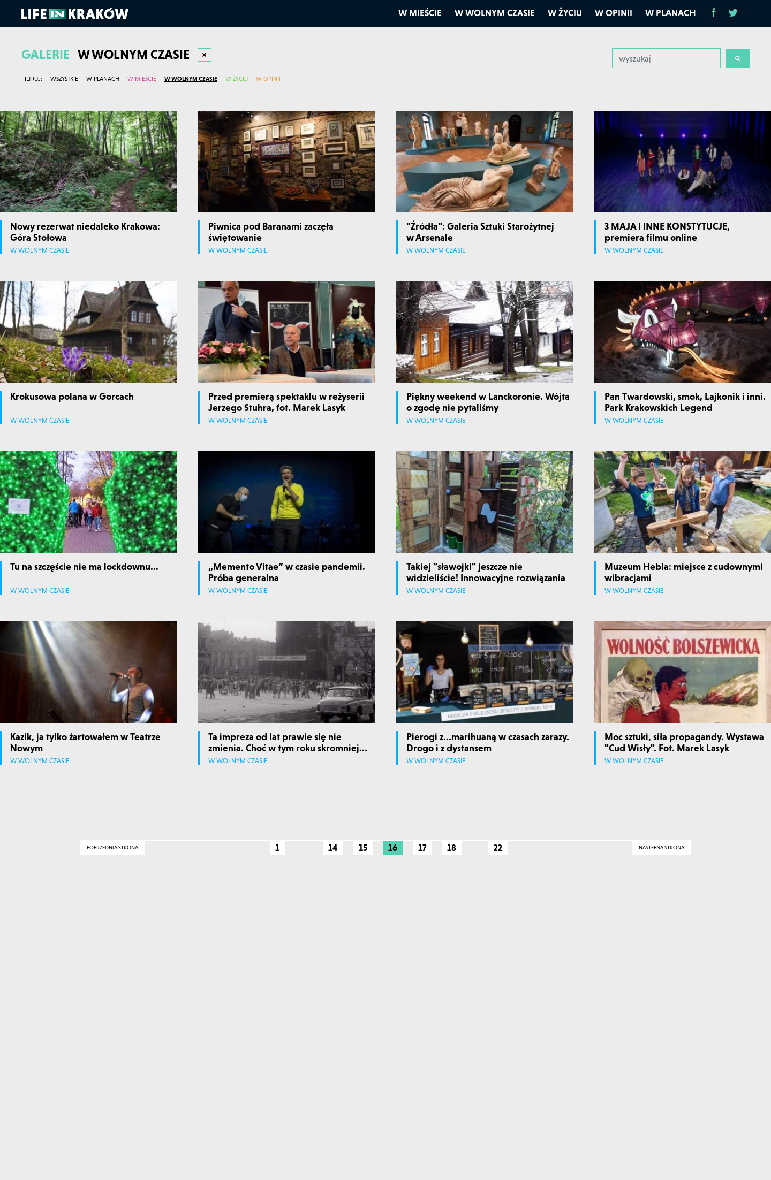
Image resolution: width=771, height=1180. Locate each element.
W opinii (613, 12)
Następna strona (661, 847)
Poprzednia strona (112, 847)
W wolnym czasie (495, 12)
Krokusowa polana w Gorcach (72, 396)
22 (498, 847)
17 (422, 847)
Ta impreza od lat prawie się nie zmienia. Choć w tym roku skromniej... (287, 742)
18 (451, 847)
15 (363, 847)
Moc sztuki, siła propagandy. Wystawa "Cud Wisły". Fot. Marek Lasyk (684, 742)
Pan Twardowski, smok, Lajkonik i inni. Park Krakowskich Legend (685, 402)
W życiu (565, 12)
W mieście (420, 12)
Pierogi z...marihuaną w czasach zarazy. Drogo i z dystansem (487, 742)
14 (333, 847)
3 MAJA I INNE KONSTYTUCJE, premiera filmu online (667, 231)
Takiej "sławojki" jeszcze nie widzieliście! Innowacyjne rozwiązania (485, 572)
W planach (670, 12)
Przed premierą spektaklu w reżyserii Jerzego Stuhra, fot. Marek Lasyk (286, 402)
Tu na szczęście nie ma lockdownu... (84, 566)
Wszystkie (64, 78)
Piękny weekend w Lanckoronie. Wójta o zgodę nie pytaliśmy (488, 402)
